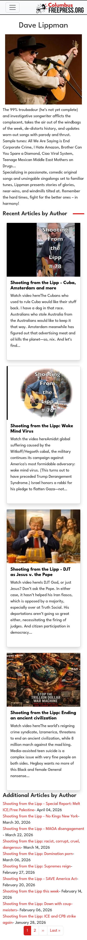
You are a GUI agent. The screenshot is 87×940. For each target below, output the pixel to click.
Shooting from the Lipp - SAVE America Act (40, 879)
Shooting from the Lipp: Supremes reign (37, 866)
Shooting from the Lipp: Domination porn (38, 854)
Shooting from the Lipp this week (31, 891)
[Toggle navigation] (12, 7)
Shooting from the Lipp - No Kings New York (40, 816)
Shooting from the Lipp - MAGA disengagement (43, 829)
